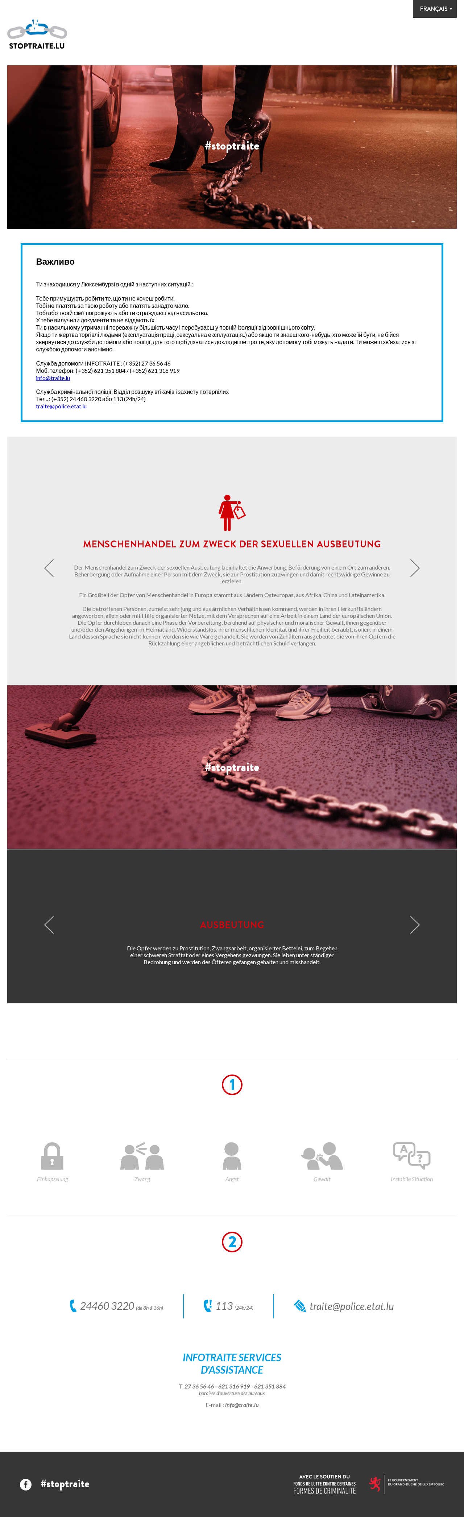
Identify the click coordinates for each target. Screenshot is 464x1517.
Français (434, 9)
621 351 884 (270, 1386)
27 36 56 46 (199, 1386)
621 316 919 (234, 1386)
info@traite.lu (53, 377)
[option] (232, 147)
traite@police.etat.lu (61, 406)
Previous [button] (49, 568)
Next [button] (415, 568)
